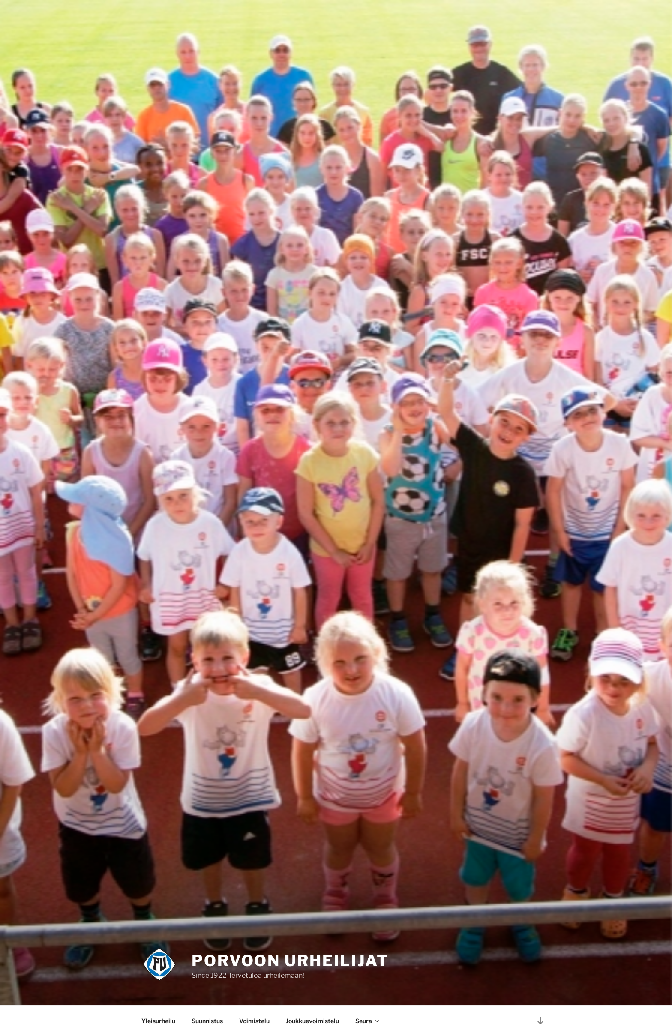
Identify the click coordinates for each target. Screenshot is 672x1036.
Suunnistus (207, 1020)
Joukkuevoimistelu (312, 1020)
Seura (367, 1020)
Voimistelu (254, 1020)
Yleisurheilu (158, 1020)
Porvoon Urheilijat (290, 960)
